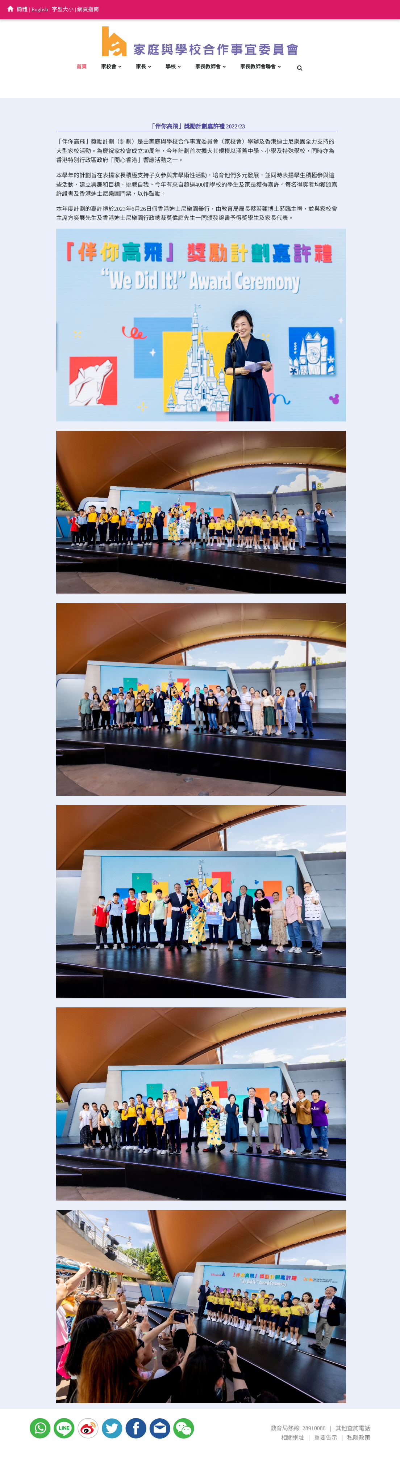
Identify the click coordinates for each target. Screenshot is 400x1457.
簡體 (22, 9)
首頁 (81, 66)
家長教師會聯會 (258, 66)
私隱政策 (358, 1438)
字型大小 (63, 9)
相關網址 (292, 1438)
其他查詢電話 (353, 1428)
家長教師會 (208, 66)
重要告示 (325, 1438)
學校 (171, 66)
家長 (141, 66)
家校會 (108, 66)
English (40, 9)
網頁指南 (88, 9)
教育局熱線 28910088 (298, 1428)
